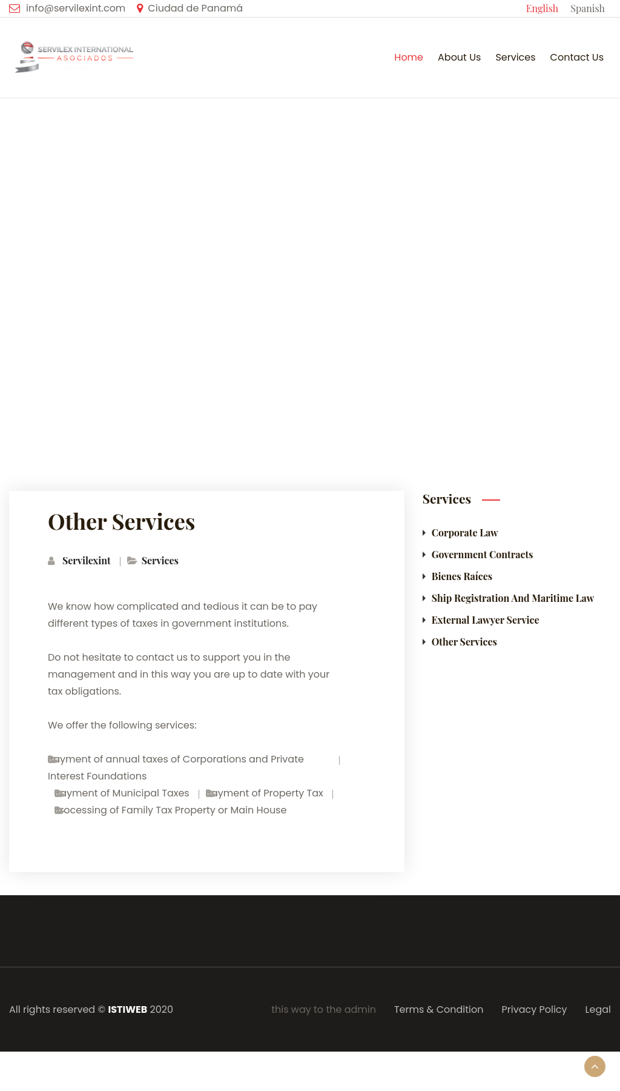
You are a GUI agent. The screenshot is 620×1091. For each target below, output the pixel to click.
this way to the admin (323, 1009)
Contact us (577, 57)
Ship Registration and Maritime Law (513, 598)
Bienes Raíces (462, 576)
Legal (598, 1009)
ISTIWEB (127, 1009)
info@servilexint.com (75, 8)
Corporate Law (465, 532)
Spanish (587, 8)
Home (408, 57)
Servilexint (86, 560)
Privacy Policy (534, 1009)
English (542, 8)
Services (515, 57)
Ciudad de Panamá (195, 8)
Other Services (576, 366)
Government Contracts (482, 554)
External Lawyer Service (485, 619)
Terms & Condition (439, 1009)
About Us (459, 57)
